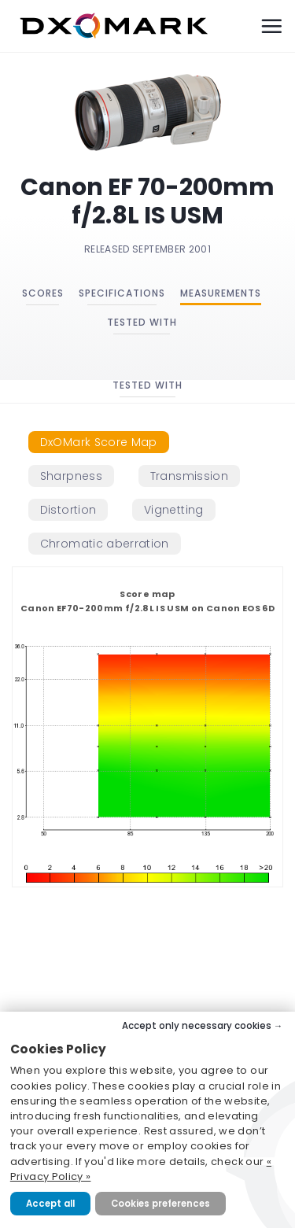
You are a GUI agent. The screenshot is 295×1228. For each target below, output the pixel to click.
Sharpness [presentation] (71, 476)
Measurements (220, 293)
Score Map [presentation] (98, 442)
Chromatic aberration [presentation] (104, 543)
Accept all (50, 1203)
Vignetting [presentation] (174, 510)
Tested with (142, 322)
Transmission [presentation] (189, 476)
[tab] (98, 442)
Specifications (122, 293)
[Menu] (271, 26)
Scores (43, 293)
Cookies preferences (160, 1203)
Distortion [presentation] (68, 510)
